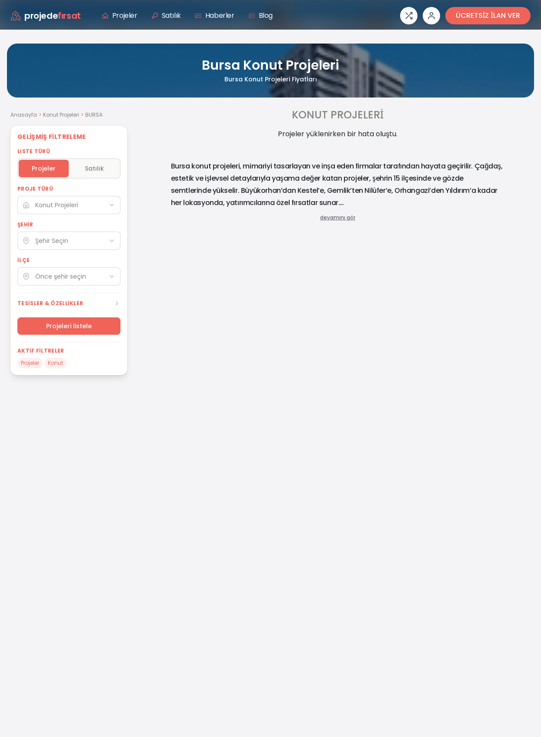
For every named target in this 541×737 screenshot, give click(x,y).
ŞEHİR (25, 224)
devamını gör (337, 217)
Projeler (119, 15)
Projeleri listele (69, 326)
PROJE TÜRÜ (35, 188)
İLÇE (23, 260)
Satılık (166, 15)
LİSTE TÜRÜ (33, 151)
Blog (260, 15)
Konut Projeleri (61, 114)
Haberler (214, 15)
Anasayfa (23, 114)
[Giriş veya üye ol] (431, 15)
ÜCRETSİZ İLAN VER (488, 15)
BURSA (94, 114)
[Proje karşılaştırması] (408, 15)
